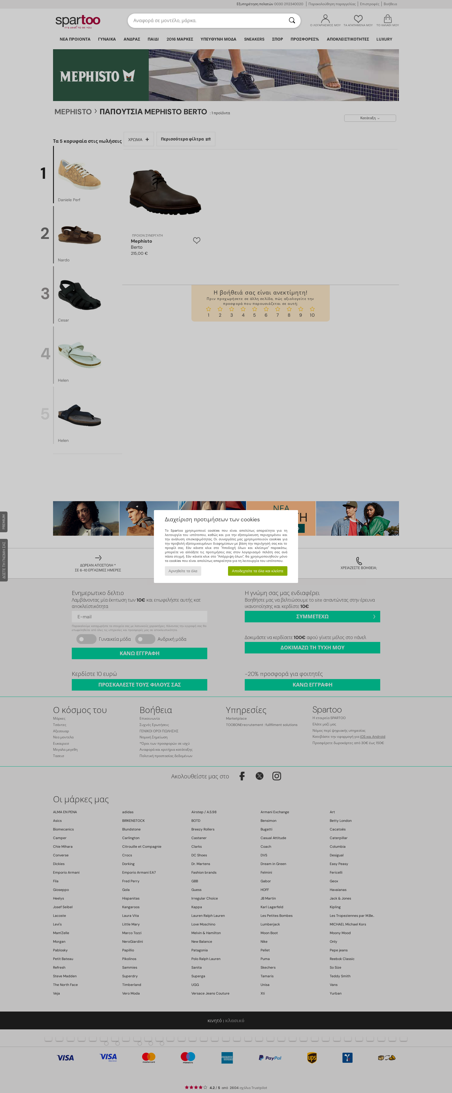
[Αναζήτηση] (292, 21)
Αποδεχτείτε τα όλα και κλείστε (257, 571)
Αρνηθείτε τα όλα (183, 571)
